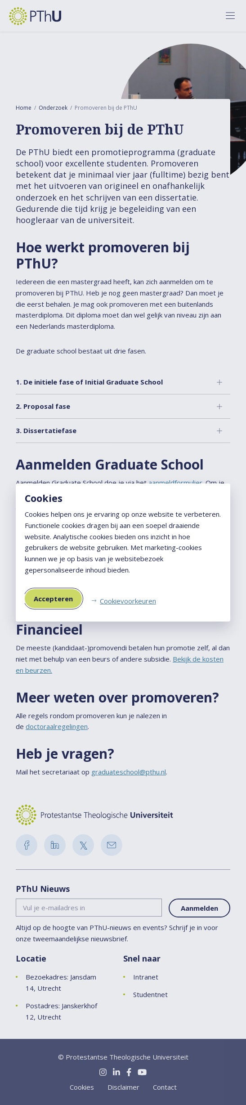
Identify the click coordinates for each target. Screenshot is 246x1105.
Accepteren (53, 598)
